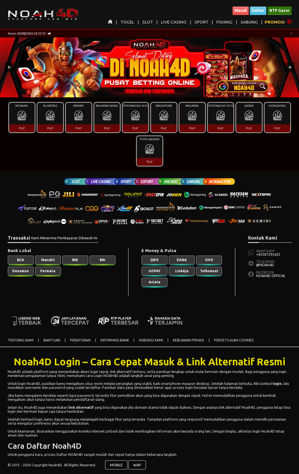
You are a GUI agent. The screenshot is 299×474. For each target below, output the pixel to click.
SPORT (201, 22)
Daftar (258, 10)
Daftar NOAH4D (70, 454)
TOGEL (127, 22)
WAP (137, 465)
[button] (9, 67)
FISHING (224, 22)
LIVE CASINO (174, 22)
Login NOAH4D (106, 375)
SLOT (147, 22)
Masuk (241, 10)
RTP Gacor (279, 10)
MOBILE (116, 465)
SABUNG (249, 22)
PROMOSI (275, 22)
